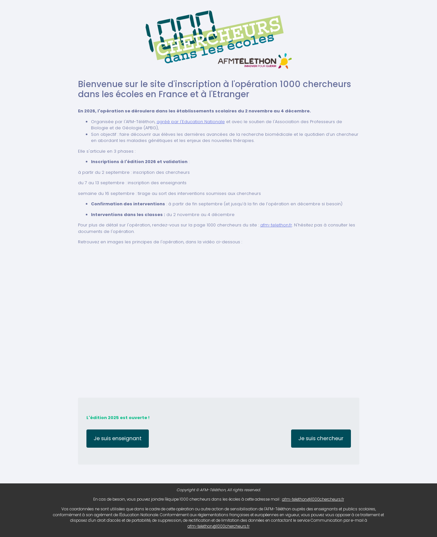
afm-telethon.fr (276, 225)
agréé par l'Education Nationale (191, 122)
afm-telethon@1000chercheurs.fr (313, 499)
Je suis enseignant (118, 438)
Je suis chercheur (320, 438)
